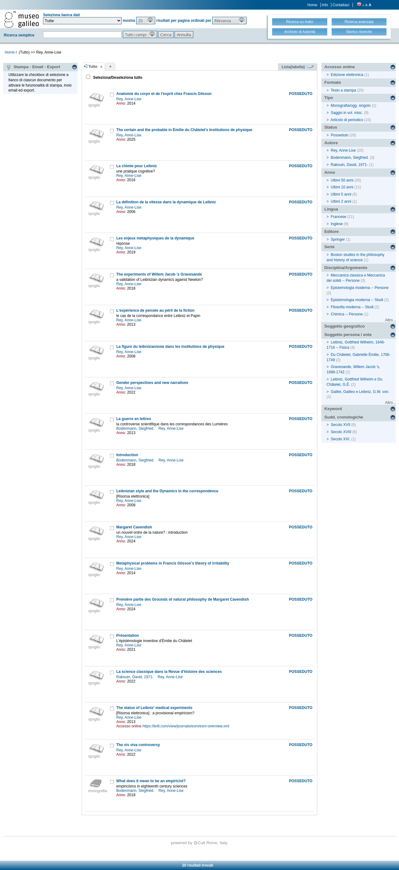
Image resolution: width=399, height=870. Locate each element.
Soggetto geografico (344, 326)
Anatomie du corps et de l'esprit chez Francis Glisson (164, 94)
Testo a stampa (343, 90)
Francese (338, 217)
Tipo (328, 97)
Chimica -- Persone (347, 314)
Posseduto (340, 135)
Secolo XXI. (340, 439)
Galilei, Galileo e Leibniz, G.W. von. (360, 392)
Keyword (333, 408)
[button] (145, 20)
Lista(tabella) (298, 67)
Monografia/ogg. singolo (351, 105)
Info (325, 5)
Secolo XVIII (341, 432)
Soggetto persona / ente (348, 334)
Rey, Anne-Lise (129, 99)
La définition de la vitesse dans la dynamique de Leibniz (166, 202)
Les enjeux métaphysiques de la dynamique (155, 238)
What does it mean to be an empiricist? (151, 781)
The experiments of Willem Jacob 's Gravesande (159, 274)
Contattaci (341, 5)
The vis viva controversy (138, 745)
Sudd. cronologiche (343, 417)
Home (312, 5)
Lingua (331, 209)
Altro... (390, 320)
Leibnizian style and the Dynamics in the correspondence (167, 491)
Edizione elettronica (347, 75)
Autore (331, 142)
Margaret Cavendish (134, 527)
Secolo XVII (340, 425)
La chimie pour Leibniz (136, 166)
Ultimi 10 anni (342, 187)
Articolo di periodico (346, 120)
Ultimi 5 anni (341, 194)
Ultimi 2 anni (341, 201)
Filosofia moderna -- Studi (352, 307)
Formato (332, 82)
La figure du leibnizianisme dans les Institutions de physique (170, 346)
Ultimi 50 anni (342, 180)
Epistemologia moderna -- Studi (357, 300)
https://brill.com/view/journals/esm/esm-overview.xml (185, 726)
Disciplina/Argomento (346, 267)
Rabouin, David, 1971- (135, 677)
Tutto (92, 66)
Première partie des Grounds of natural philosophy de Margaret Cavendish (182, 599)
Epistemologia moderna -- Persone (359, 288)
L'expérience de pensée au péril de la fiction (155, 310)
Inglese (337, 224)
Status (330, 127)
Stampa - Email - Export (33, 66)
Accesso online (339, 66)
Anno (329, 172)
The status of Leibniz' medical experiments (154, 708)
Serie (329, 246)
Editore (331, 231)
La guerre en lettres (133, 419)
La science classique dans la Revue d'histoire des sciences (169, 671)
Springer (338, 239)
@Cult (200, 842)
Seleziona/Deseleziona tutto (117, 77)
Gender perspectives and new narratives (152, 383)
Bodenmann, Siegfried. (135, 428)
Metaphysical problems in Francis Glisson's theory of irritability (172, 563)
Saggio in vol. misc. (347, 113)
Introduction (127, 455)
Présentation (127, 635)
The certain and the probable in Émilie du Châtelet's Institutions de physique (184, 130)
